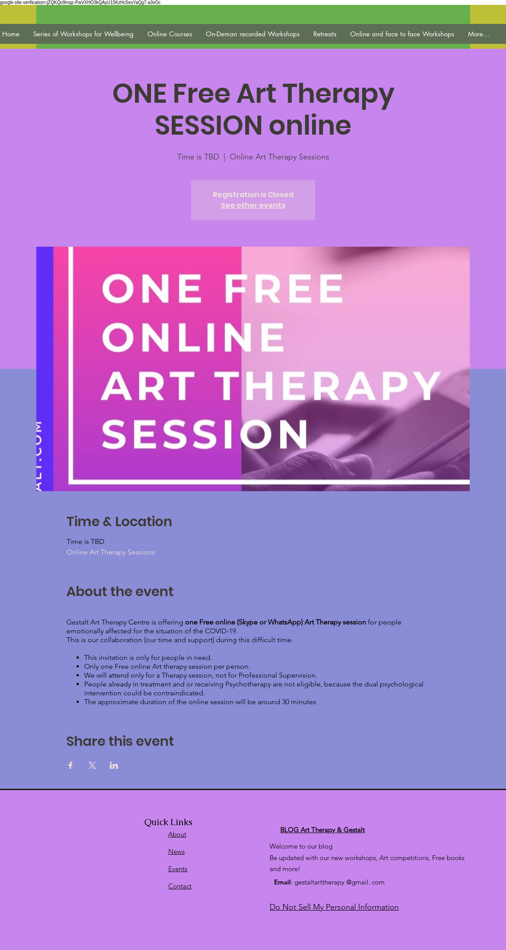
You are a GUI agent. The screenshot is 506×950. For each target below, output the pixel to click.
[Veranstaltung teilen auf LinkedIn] (114, 765)
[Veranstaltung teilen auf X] (92, 765)
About (177, 834)
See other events (253, 205)
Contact (180, 886)
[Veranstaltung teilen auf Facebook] (70, 765)
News (176, 851)
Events (177, 869)
